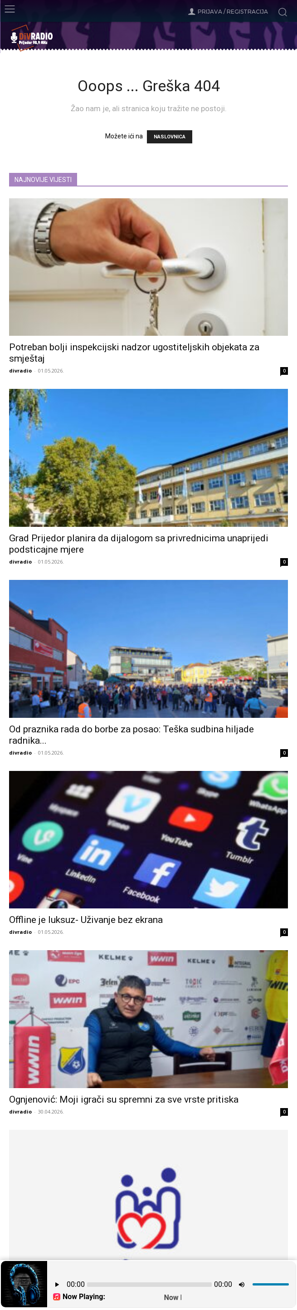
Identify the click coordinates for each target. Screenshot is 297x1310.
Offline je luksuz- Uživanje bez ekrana (86, 919)
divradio (20, 370)
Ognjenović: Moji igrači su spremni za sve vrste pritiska (124, 1099)
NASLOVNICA (169, 137)
